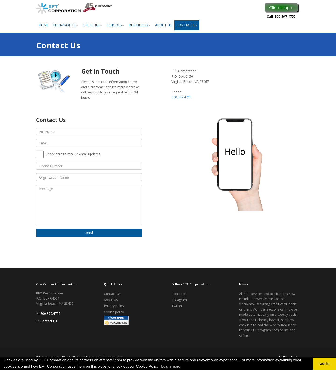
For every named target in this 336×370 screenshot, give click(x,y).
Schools (115, 25)
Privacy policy (114, 306)
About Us (163, 25)
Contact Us (186, 25)
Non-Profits (65, 25)
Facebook (179, 293)
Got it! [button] (324, 364)
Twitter (177, 306)
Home (44, 25)
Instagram (179, 299)
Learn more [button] (170, 366)
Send (89, 232)
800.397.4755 (182, 97)
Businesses (139, 25)
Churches (92, 25)
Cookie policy (114, 312)
